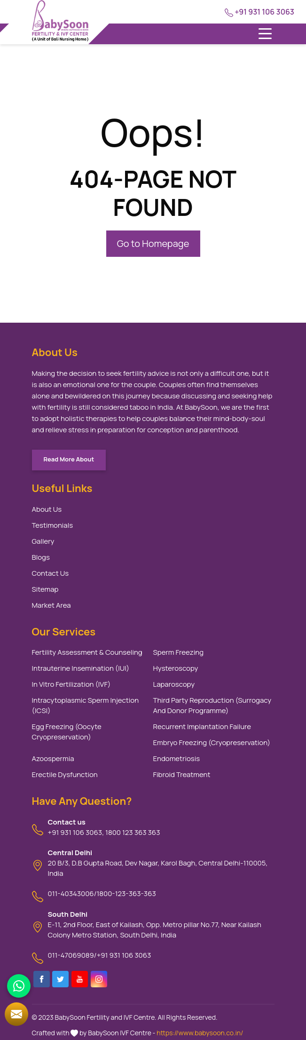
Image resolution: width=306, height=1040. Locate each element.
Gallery (43, 541)
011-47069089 (71, 955)
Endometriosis (176, 758)
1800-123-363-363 (126, 893)
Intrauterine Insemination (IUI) (81, 668)
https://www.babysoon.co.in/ (200, 1032)
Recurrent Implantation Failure (202, 726)
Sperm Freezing (178, 652)
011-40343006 (71, 893)
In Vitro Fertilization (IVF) (71, 684)
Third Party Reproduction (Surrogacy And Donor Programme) (212, 705)
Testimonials (52, 525)
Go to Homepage (153, 243)
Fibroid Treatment (182, 774)
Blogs (41, 557)
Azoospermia (53, 758)
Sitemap (45, 589)
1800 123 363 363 (132, 832)
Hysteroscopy (175, 668)
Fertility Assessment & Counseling (87, 652)
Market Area (51, 605)
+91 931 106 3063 (259, 12)
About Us (47, 509)
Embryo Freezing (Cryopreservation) (212, 742)
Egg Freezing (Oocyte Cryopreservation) (67, 732)
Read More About (69, 459)
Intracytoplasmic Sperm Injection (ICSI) (85, 705)
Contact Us (50, 573)
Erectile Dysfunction (65, 774)
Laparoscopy (174, 684)
